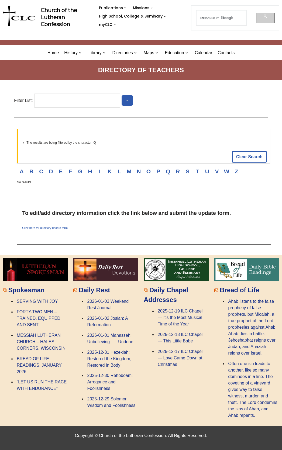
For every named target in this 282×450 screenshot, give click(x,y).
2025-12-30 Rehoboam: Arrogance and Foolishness (110, 382)
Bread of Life (239, 290)
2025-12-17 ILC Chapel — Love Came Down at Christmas (180, 358)
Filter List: (23, 100)
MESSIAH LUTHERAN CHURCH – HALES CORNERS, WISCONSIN (41, 342)
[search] (216, 18)
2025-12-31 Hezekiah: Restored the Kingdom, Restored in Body (109, 358)
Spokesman (26, 290)
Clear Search (249, 156)
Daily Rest (94, 290)
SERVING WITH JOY (37, 301)
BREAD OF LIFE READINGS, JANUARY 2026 (39, 365)
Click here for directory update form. (45, 227)
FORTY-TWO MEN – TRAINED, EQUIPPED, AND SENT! (39, 318)
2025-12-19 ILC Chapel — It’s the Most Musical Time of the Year (180, 317)
